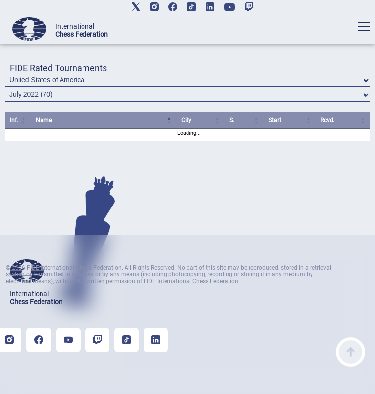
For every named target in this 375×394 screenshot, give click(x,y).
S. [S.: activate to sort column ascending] (231, 120)
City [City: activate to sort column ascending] (186, 120)
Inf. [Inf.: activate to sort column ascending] (14, 120)
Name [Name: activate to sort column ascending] (44, 120)
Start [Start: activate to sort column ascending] (275, 120)
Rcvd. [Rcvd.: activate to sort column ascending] (327, 120)
